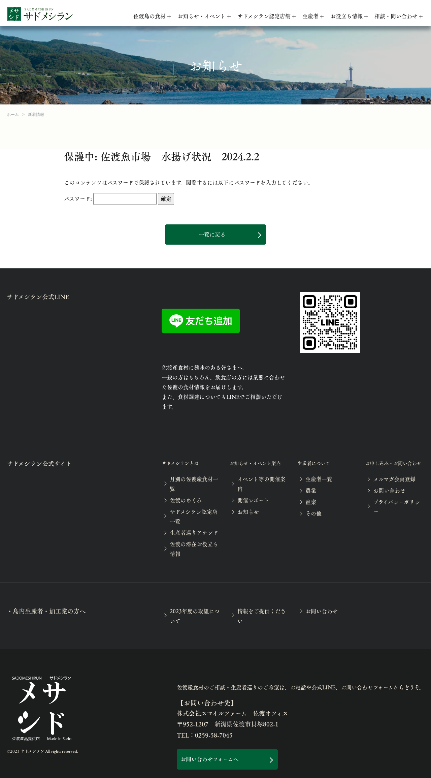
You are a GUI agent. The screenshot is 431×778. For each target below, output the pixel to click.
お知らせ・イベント (201, 16)
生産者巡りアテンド (194, 532)
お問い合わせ (389, 490)
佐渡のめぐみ (186, 500)
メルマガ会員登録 (394, 479)
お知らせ (248, 511)
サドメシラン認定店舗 (264, 16)
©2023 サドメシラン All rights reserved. (42, 751)
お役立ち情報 (346, 16)
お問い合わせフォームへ (209, 759)
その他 (313, 513)
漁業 (310, 501)
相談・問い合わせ (396, 16)
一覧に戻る (212, 234)
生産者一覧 (318, 479)
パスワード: (110, 199)
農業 (310, 490)
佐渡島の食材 (149, 16)
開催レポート (253, 500)
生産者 (310, 16)
